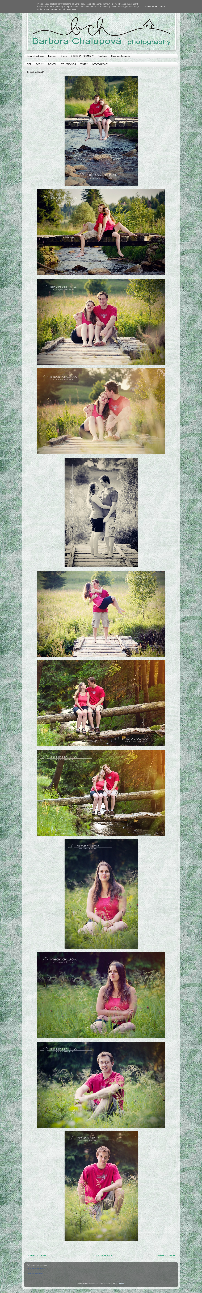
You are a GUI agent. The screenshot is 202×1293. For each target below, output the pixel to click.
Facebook (102, 56)
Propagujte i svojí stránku (35, 1273)
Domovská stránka (35, 56)
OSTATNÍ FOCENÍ (100, 64)
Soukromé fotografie (120, 56)
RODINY (40, 64)
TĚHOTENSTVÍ (68, 64)
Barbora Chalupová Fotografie (36, 1268)
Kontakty (52, 56)
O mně (64, 56)
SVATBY (84, 64)
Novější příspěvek (36, 1255)
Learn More (151, 6)
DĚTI (29, 64)
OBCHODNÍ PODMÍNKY (82, 56)
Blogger (121, 1283)
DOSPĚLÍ (52, 64)
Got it (163, 6)
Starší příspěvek (166, 1255)
